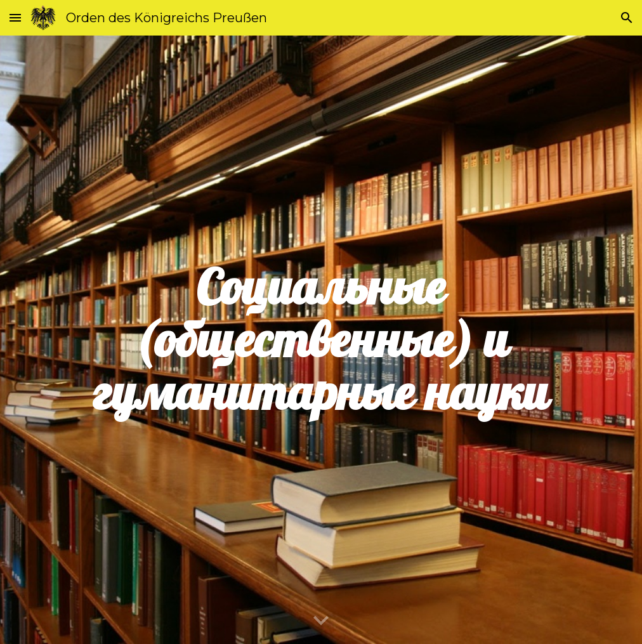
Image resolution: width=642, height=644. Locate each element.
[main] (321, 339)
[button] (15, 17)
